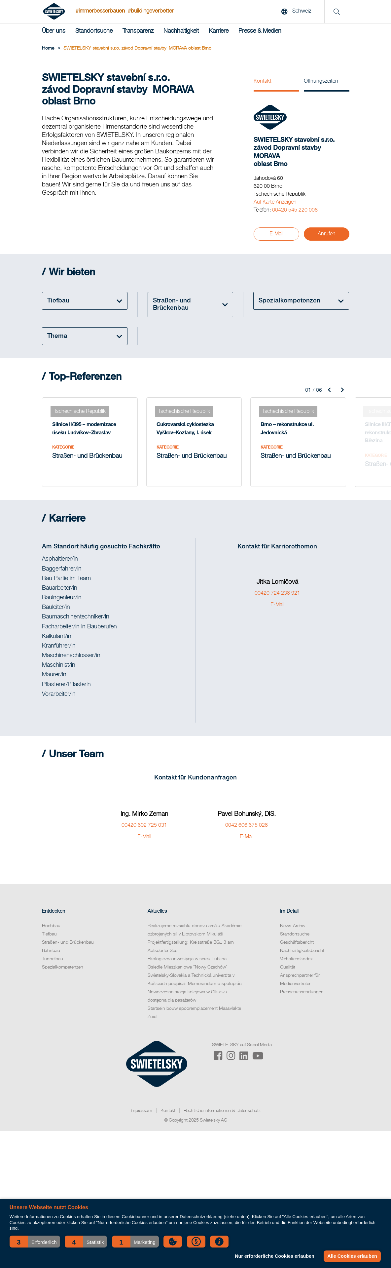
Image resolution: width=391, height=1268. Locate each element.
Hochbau (51, 926)
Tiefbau (49, 934)
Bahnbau (51, 950)
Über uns (53, 31)
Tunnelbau (52, 959)
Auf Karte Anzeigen (275, 202)
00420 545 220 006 (295, 210)
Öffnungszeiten (321, 81)
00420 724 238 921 (277, 593)
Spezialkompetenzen (62, 967)
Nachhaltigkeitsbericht (302, 950)
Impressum (141, 1110)
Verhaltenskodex (296, 959)
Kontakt (262, 81)
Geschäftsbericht (297, 942)
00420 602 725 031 (144, 825)
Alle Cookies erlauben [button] (352, 1256)
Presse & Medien (259, 31)
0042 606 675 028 (246, 825)
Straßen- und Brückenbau (68, 942)
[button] (35, 1242)
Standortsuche (94, 31)
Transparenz (138, 31)
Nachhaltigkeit (181, 31)
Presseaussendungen (302, 992)
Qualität (287, 967)
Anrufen (327, 233)
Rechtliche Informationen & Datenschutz (222, 1110)
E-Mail (276, 233)
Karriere (219, 31)
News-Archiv (292, 926)
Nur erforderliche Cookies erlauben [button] (274, 1256)
